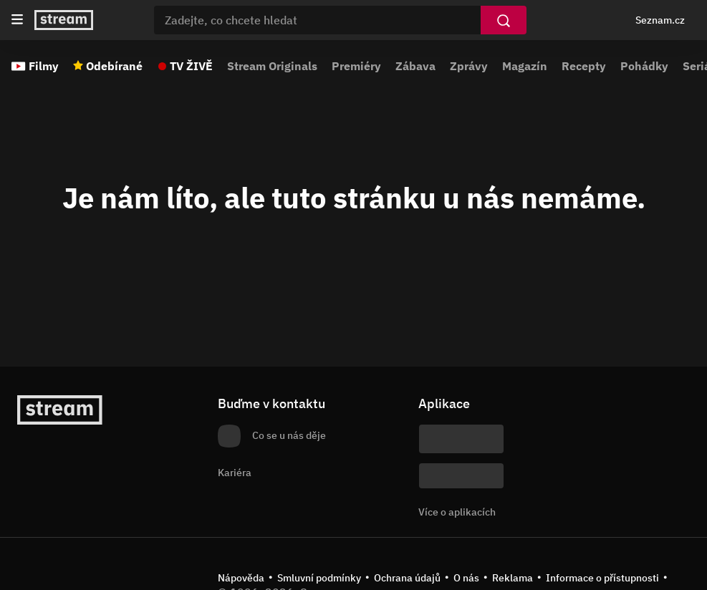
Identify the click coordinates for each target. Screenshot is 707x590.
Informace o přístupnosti (602, 577)
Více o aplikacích (457, 512)
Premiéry (356, 66)
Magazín (524, 66)
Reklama (512, 577)
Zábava (415, 66)
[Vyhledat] (503, 20)
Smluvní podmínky (319, 577)
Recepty (584, 66)
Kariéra (234, 472)
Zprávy (469, 66)
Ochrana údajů (407, 577)
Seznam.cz (660, 20)
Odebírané (114, 66)
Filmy (44, 66)
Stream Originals (272, 66)
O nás (466, 577)
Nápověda (241, 577)
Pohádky (644, 66)
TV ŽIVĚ (191, 66)
